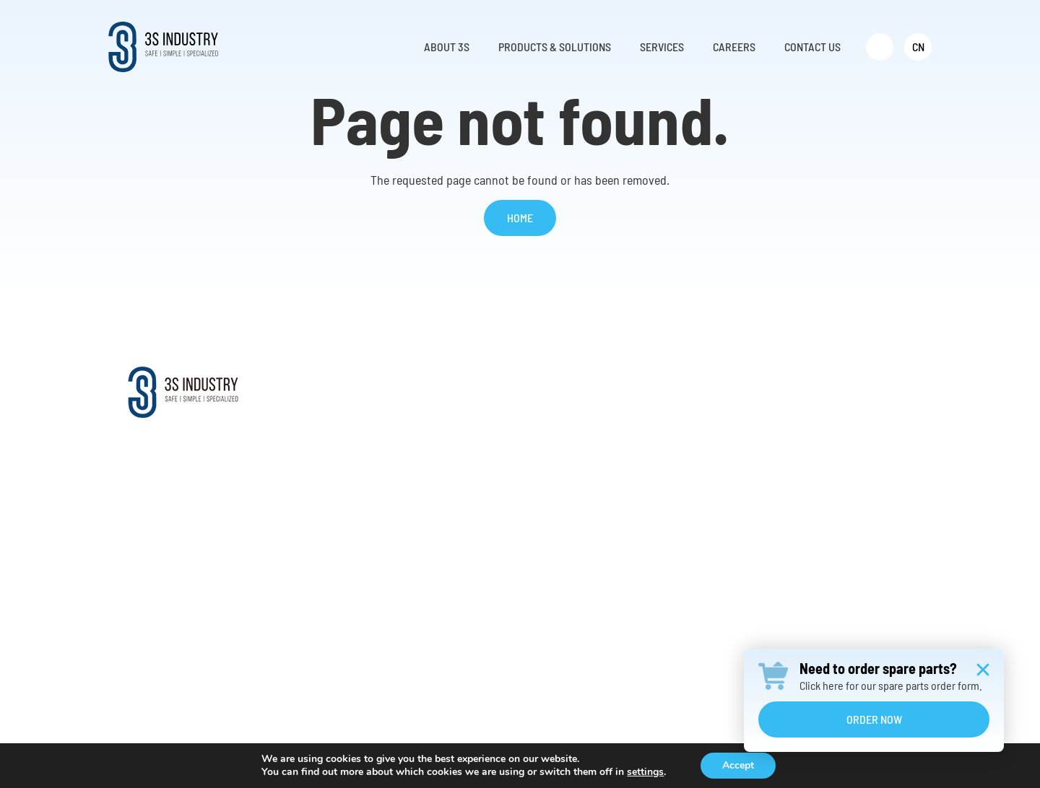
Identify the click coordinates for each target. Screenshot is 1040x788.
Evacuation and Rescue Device (536, 510)
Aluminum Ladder (507, 535)
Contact (818, 382)
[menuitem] (879, 47)
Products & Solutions (532, 382)
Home (520, 217)
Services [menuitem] (662, 46)
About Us (345, 412)
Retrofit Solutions (698, 437)
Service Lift (494, 412)
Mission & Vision (362, 437)
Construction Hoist (510, 584)
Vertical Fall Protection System (536, 486)
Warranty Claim (692, 510)
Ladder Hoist (497, 559)
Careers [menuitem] (734, 46)
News (337, 535)
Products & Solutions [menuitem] (554, 46)
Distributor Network (369, 486)
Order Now (874, 719)
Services (684, 382)
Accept (738, 765)
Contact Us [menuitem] (812, 46)
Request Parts (690, 461)
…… (476, 633)
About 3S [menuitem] (446, 46)
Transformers (498, 609)
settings (645, 772)
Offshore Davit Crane (514, 461)
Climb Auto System (510, 437)
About (342, 382)
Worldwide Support (367, 461)
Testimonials (354, 510)
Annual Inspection (699, 535)
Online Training (693, 486)
